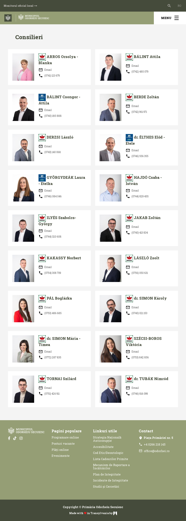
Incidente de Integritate (110, 480)
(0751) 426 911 (49, 394)
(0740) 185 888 (50, 116)
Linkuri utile (105, 431)
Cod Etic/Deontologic (108, 453)
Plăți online (60, 450)
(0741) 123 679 (49, 75)
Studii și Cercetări (106, 486)
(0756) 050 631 (137, 273)
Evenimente (61, 456)
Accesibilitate (103, 447)
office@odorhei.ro (154, 451)
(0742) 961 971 (136, 112)
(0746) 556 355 (137, 156)
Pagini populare (67, 431)
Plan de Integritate (107, 474)
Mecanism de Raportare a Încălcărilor (111, 466)
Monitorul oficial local (21, 6)
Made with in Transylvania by (93, 513)
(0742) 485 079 (137, 71)
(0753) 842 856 (137, 357)
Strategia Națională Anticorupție (107, 438)
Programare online (65, 437)
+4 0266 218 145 (152, 444)
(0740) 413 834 (137, 232)
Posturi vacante (63, 443)
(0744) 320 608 (50, 236)
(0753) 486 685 (50, 313)
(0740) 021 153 (136, 313)
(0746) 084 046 (50, 196)
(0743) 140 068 (50, 152)
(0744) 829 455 (137, 196)
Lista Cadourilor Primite (110, 459)
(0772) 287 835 (50, 357)
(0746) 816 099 (137, 394)
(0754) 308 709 (50, 273)
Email (45, 70)
